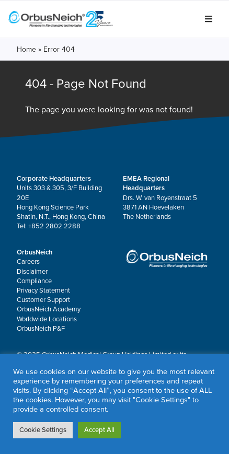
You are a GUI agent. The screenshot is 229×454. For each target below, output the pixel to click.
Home (26, 49)
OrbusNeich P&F (41, 328)
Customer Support (43, 300)
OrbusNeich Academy (49, 309)
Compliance (34, 281)
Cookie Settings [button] (42, 430)
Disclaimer (32, 271)
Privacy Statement (43, 290)
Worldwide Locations (47, 319)
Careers (28, 262)
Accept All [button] (99, 430)
